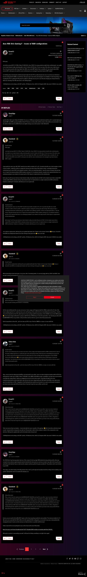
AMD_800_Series (71, 52)
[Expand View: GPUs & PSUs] (26, 13)
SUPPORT (65, 2)
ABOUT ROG (8, 559)
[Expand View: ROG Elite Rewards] (64, 13)
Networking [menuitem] (48, 13)
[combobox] (43, 25)
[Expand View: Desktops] (45, 8)
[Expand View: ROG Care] (20, 8)
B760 (13, 88)
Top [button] (4, 573)
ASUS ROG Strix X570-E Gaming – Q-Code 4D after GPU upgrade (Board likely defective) (76, 66)
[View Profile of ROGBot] (60, 57)
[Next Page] (46, 549)
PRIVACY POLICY (54, 563)
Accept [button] (52, 297)
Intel (26, 88)
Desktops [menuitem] (42, 8)
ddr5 (8, 92)
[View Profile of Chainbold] (12, 139)
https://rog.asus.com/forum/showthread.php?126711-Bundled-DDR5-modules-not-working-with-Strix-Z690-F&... (28, 529)
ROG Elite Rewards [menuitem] (59, 13)
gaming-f (14, 92)
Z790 (43, 88)
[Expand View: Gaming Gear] (43, 13)
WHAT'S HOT (58, 2)
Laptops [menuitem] (50, 8)
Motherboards (19, 35)
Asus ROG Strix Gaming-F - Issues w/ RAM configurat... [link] (48, 35)
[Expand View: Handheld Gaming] (64, 8)
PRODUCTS (31, 2)
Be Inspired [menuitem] (7, 8)
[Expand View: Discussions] (37, 8)
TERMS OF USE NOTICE (45, 563)
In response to (15, 201)
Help (80, 10)
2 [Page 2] (31, 549)
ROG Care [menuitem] (16, 8)
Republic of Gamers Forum (7, 35)
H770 (22, 88)
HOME (13, 559)
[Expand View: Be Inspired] (12, 8)
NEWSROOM (19, 559)
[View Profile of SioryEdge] (12, 113)
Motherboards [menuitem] (11, 13)
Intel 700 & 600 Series (29, 35)
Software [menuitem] (24, 8)
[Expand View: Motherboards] (16, 13)
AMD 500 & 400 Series (72, 70)
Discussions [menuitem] (33, 8)
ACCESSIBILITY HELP (28, 559)
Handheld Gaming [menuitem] (59, 8)
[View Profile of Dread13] (11, 51)
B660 (9, 88)
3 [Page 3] (35, 549)
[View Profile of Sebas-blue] (12, 342)
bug (5, 92)
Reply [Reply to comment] (58, 129)
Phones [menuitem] (3, 13)
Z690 (39, 88)
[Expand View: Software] (28, 8)
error (10, 92)
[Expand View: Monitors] (33, 13)
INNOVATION (38, 2)
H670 (17, 88)
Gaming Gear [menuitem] (39, 13)
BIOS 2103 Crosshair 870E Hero (74, 57)
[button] (5, 98)
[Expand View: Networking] (52, 13)
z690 (17, 92)
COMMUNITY (52, 2)
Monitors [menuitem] (30, 13)
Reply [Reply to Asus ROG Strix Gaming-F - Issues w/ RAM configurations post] (58, 98)
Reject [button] (34, 297)
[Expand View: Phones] (6, 13)
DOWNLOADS (45, 2)
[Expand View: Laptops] (52, 8)
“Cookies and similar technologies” (33, 292)
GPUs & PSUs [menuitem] (22, 13)
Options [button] (83, 35)
